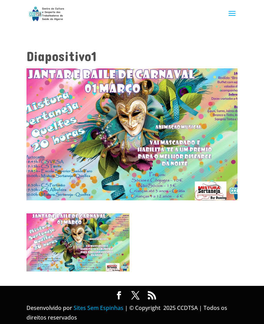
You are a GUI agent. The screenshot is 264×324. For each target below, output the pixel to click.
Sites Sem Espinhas (98, 308)
